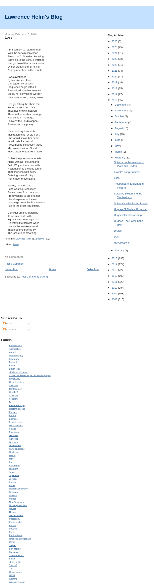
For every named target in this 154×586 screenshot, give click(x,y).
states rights (15, 562)
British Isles (14, 369)
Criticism (13, 399)
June (118, 139)
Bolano (12, 365)
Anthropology (15, 345)
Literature (14, 492)
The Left (13, 565)
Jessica (13, 479)
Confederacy (15, 389)
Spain (12, 558)
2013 (114, 269)
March (119, 151)
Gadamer (13, 435)
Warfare (13, 579)
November (121, 110)
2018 (114, 88)
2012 (114, 275)
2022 (114, 64)
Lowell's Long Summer (127, 172)
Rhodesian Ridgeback (20, 539)
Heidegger (14, 452)
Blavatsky (14, 362)
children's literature (18, 372)
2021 (114, 70)
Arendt (12, 352)
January (120, 250)
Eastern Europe (17, 405)
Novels (12, 509)
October (120, 116)
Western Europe (17, 582)
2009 (114, 293)
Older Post (93, 269)
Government (15, 445)
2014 (114, 264)
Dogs (11, 402)
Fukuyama (14, 432)
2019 (114, 82)
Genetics (13, 439)
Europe (12, 415)
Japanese (14, 475)
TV (10, 568)
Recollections (122, 242)
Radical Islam (15, 535)
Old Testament (16, 515)
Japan (12, 472)
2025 (114, 47)
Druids (118, 230)
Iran (11, 462)
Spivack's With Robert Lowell (131, 203)
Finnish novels (16, 422)
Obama (12, 512)
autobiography (16, 355)
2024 (114, 52)
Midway (13, 495)
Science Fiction (16, 555)
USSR (12, 575)
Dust (117, 236)
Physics (13, 528)
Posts (7, 323)
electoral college (17, 409)
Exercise (13, 419)
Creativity (13, 395)
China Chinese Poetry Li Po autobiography (30, 375)
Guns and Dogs (17, 449)
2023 (114, 58)
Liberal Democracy (18, 488)
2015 (114, 258)
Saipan (12, 545)
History (12, 455)
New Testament (16, 502)
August (119, 128)
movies (12, 499)
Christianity (14, 379)
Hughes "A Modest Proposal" (131, 209)
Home (52, 269)
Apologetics (15, 349)
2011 (114, 281)
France (12, 429)
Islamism (13, 469)
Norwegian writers (18, 505)
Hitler (11, 458)
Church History (16, 382)
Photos (12, 525)
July (117, 134)
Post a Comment (14, 263)
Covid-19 (13, 392)
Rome (12, 542)
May (117, 145)
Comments (10, 329)
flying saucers (16, 425)
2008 (114, 299)
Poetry (16, 244)
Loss (117, 177)
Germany (13, 442)
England (13, 412)
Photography (15, 522)
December (121, 104)
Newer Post (11, 269)
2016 (114, 100)
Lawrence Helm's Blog (34, 17)
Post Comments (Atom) (34, 276)
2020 (114, 76)
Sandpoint (14, 552)
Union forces (15, 572)
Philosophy (14, 519)
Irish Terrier (14, 465)
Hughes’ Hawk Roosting (128, 215)
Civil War (13, 385)
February (120, 157)
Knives (12, 482)
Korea (12, 485)
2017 (114, 94)
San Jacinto (15, 549)
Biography (14, 359)
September (121, 122)
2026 (114, 41)
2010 (114, 287)
